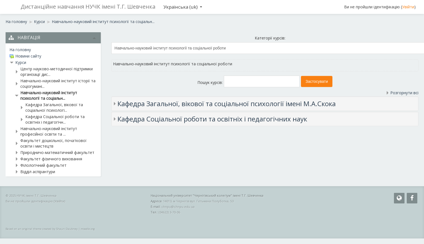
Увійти (408, 6)
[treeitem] (53, 50)
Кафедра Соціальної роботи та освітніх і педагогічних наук (212, 118)
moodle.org (88, 229)
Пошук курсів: (210, 82)
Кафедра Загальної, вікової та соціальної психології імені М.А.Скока (226, 103)
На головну (20, 49)
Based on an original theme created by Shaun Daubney (42, 229)
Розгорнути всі (404, 92)
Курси (20, 62)
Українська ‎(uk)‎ (182, 7)
